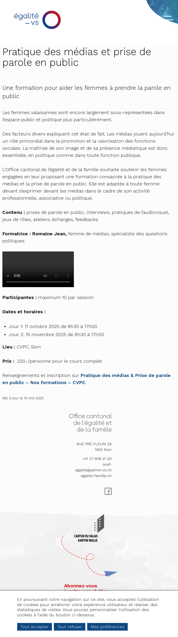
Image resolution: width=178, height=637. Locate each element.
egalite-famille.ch (96, 475)
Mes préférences (107, 626)
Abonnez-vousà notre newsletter (86, 588)
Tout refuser (69, 626)
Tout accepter (34, 626)
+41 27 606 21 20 (97, 458)
